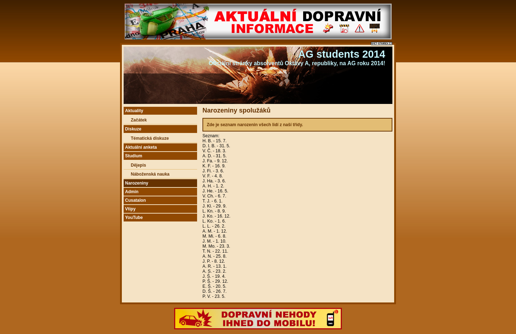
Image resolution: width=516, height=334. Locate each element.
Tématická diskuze (150, 138)
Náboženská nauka (150, 174)
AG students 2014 (341, 54)
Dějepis (138, 165)
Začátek (139, 120)
